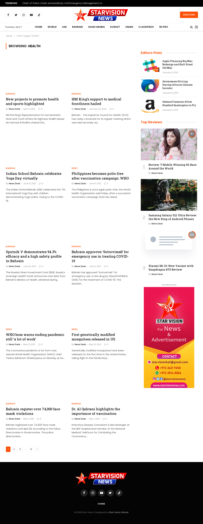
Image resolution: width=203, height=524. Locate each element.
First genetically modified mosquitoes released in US (93, 336)
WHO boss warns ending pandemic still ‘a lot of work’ (35, 336)
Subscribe (189, 14)
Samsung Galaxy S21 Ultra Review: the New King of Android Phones (173, 217)
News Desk (14, 108)
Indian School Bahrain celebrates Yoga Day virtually (33, 175)
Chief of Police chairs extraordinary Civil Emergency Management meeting (64, 3)
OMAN (129, 27)
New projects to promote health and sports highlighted (32, 101)
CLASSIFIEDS (146, 27)
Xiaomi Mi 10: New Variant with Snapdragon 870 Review (171, 267)
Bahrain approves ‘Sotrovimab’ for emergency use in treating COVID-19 (100, 256)
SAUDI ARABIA (96, 27)
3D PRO (163, 27)
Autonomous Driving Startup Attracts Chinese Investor (177, 85)
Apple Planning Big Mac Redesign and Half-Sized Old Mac (177, 64)
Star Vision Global (118, 512)
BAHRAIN (77, 27)
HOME (38, 27)
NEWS (75, 168)
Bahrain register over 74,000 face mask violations (33, 411)
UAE (64, 27)
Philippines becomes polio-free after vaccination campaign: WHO (100, 175)
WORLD (52, 27)
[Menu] (196, 27)
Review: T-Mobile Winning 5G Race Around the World (173, 166)
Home (101, 503)
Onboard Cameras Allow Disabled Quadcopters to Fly (179, 103)
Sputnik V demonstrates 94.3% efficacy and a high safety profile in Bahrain (34, 256)
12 (31, 449)
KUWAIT (115, 27)
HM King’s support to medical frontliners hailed (96, 101)
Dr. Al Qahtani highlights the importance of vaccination (96, 411)
